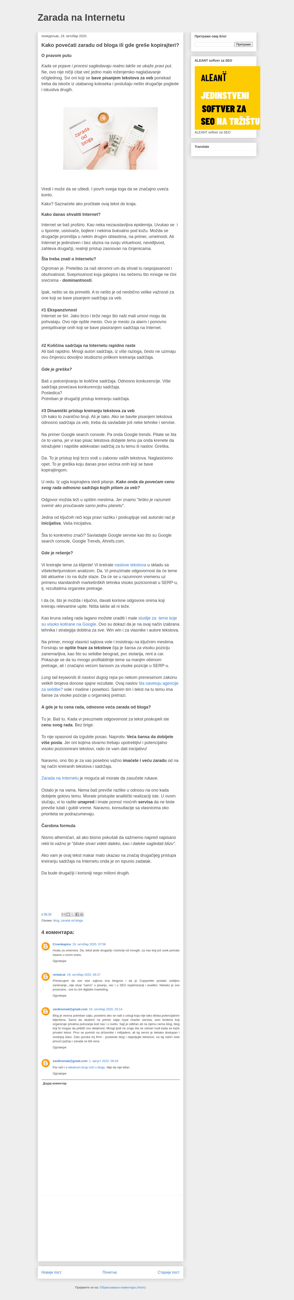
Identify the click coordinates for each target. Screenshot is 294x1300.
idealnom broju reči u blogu (86, 1067)
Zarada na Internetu (81, 17)
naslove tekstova (130, 565)
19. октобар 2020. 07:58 (89, 944)
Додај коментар (54, 1083)
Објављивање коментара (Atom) (123, 1287)
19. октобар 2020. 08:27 (83, 974)
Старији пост (169, 1272)
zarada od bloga (72, 920)
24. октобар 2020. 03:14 (105, 1009)
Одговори (59, 961)
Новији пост (51, 1272)
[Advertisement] (110, 1228)
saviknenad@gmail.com (70, 1009)
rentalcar (59, 974)
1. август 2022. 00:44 (103, 1061)
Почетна (110, 1272)
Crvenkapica (62, 944)
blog (56, 920)
